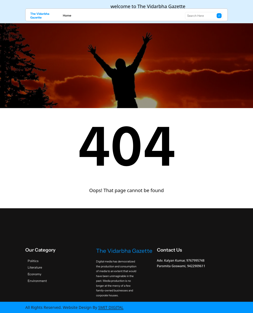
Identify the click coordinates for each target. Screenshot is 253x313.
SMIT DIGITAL (111, 307)
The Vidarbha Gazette (39, 16)
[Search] (219, 15)
